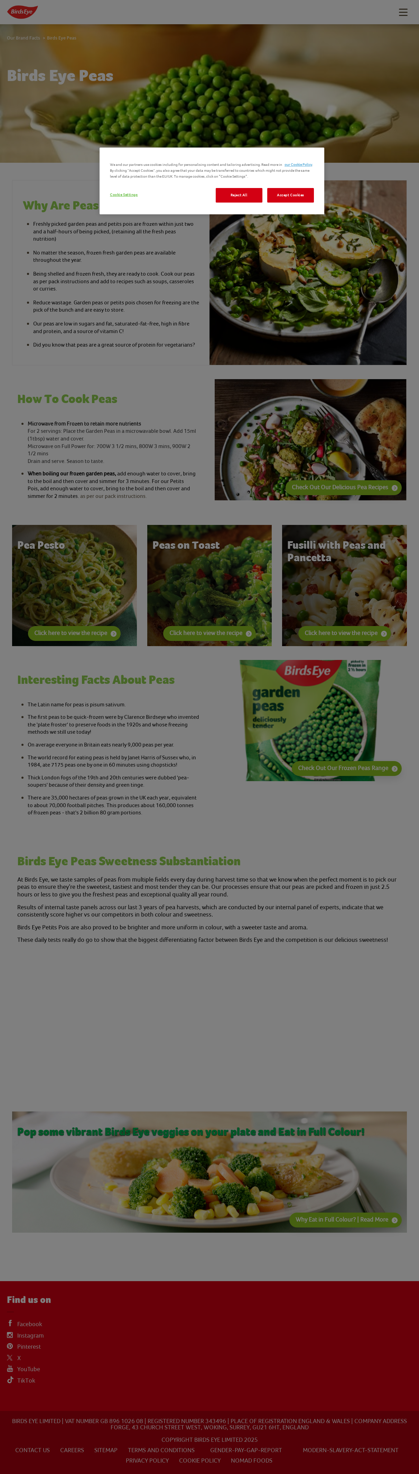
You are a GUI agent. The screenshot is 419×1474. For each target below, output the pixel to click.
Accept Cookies (290, 195)
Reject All (239, 195)
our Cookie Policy (298, 164)
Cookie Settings (124, 195)
